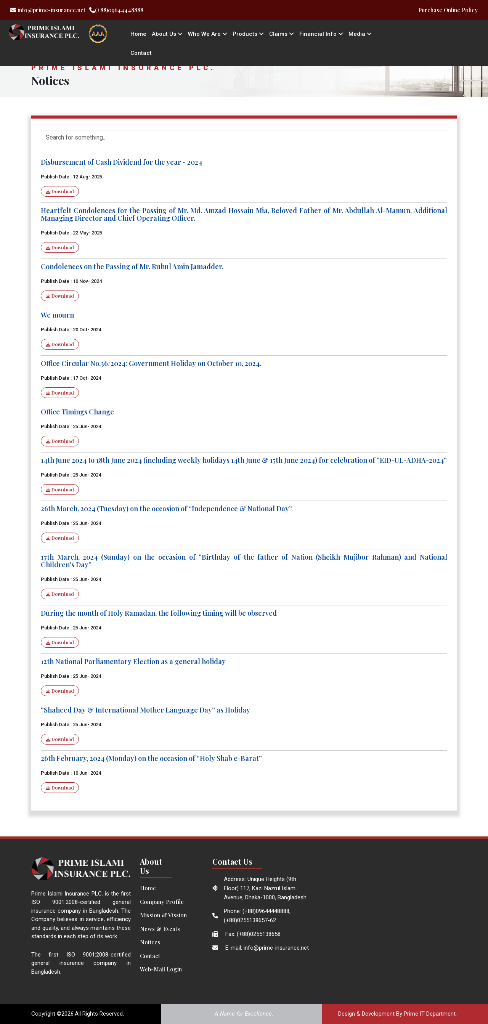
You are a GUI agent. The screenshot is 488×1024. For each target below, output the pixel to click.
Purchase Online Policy (448, 10)
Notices (150, 942)
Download (60, 191)
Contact (141, 53)
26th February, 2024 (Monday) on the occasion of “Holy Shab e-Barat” (151, 758)
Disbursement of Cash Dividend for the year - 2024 (121, 162)
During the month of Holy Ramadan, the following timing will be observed (159, 613)
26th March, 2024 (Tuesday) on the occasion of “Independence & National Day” (166, 508)
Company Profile (162, 901)
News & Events (160, 929)
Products (248, 33)
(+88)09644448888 (116, 10)
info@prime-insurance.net (47, 10)
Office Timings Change (77, 412)
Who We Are (207, 33)
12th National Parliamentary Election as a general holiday (133, 661)
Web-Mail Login (161, 969)
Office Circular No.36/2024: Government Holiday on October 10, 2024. (151, 363)
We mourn (57, 315)
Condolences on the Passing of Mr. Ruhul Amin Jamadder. (132, 266)
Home (138, 33)
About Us (167, 33)
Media (360, 33)
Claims (281, 33)
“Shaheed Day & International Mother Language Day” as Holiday (145, 710)
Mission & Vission (163, 915)
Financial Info (321, 33)
